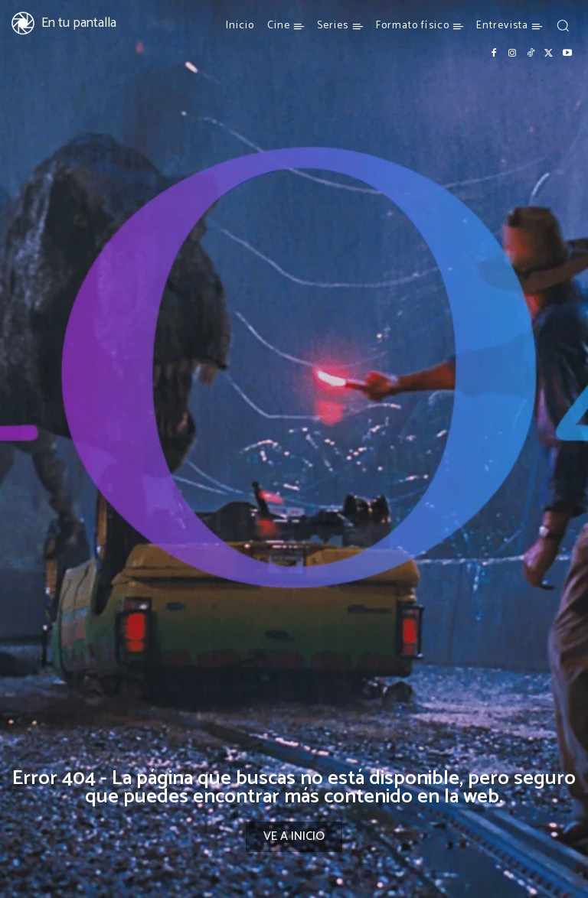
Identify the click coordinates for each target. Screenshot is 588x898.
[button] (563, 25)
